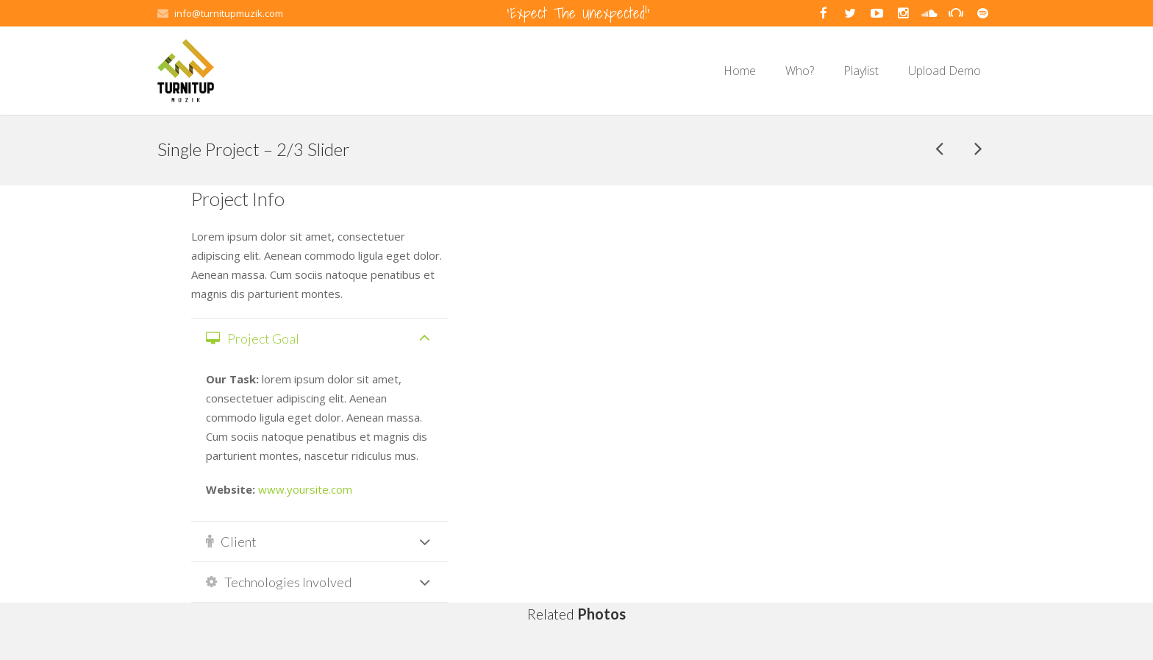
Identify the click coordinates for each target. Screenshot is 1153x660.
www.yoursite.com (305, 489)
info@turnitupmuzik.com (228, 13)
